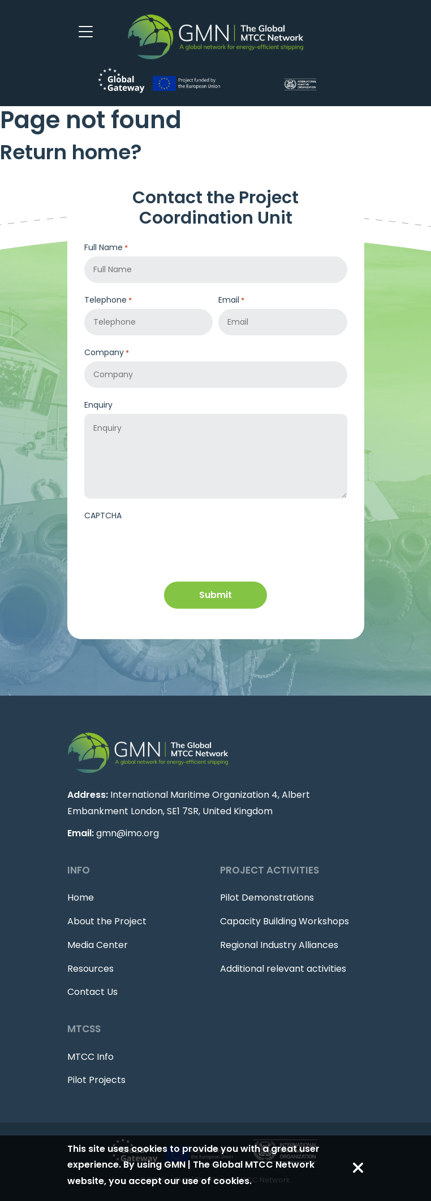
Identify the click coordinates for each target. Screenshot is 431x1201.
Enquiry (98, 404)
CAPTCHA (103, 515)
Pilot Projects (96, 1079)
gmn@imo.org (127, 833)
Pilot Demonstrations (267, 897)
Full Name (106, 247)
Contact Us (92, 991)
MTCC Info (90, 1056)
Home (80, 897)
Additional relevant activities (283, 968)
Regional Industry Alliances (279, 944)
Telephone (108, 300)
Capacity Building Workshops (284, 921)
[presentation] (170, 547)
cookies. (232, 1180)
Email (231, 300)
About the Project (106, 921)
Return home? (71, 152)
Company (106, 352)
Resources (90, 968)
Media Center (97, 944)
